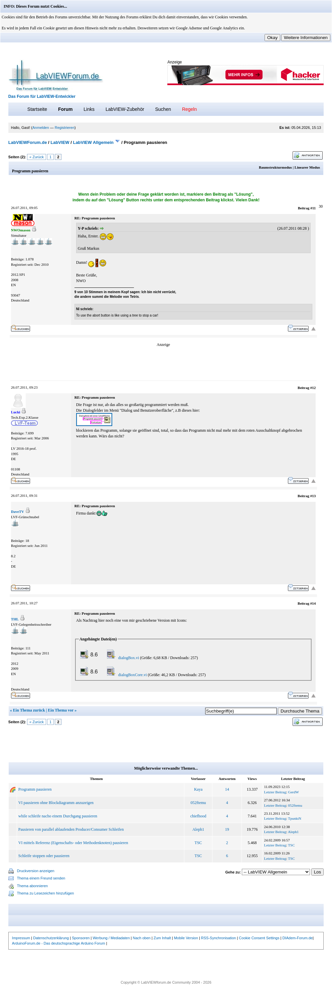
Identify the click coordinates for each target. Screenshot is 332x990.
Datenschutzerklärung (51, 938)
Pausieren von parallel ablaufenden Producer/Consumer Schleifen (71, 829)
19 (227, 829)
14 (227, 789)
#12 (313, 388)
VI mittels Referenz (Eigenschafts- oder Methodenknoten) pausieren (73, 842)
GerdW (293, 792)
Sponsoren (81, 938)
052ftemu (198, 802)
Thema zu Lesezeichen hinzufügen (45, 893)
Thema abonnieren (32, 886)
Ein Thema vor (60, 710)
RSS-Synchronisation (218, 938)
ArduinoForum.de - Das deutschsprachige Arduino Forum (58, 943)
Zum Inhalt (162, 938)
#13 (313, 496)
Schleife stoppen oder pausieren (43, 855)
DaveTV (17, 512)
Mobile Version (186, 938)
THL (15, 619)
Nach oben (142, 938)
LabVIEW (59, 142)
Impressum (21, 938)
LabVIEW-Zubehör (125, 109)
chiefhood (198, 816)
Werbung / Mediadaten (111, 938)
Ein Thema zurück (29, 710)
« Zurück (36, 157)
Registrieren (64, 128)
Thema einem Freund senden (41, 878)
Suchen (163, 109)
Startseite (37, 109)
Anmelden (40, 128)
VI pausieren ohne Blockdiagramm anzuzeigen (56, 802)
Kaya (198, 789)
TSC (198, 842)
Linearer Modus (307, 167)
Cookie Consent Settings (259, 938)
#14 (313, 603)
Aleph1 (198, 829)
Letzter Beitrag (275, 792)
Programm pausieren (35, 789)
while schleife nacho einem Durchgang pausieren (57, 816)
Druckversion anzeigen (35, 871)
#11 (313, 208)
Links (89, 109)
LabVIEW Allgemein (93, 142)
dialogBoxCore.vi (132, 674)
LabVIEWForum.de (27, 142)
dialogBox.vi (128, 657)
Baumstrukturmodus (275, 167)
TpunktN (294, 818)
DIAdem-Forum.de (297, 938)
